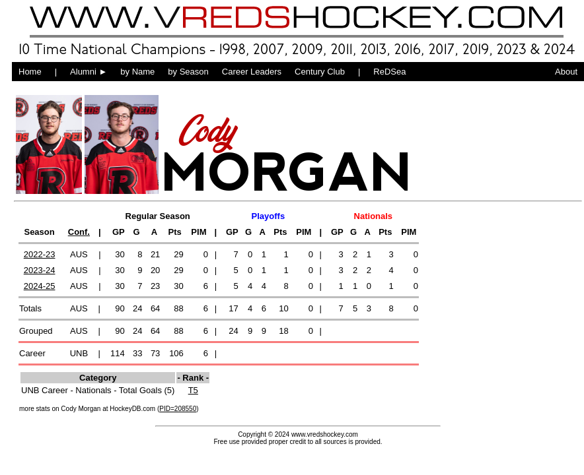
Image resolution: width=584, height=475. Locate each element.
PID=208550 (177, 408)
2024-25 (39, 286)
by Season (188, 72)
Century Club (320, 72)
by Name (137, 72)
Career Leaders (251, 72)
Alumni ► (88, 72)
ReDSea (389, 72)
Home (30, 72)
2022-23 (39, 254)
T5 (193, 390)
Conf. (79, 232)
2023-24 (39, 270)
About (566, 72)
